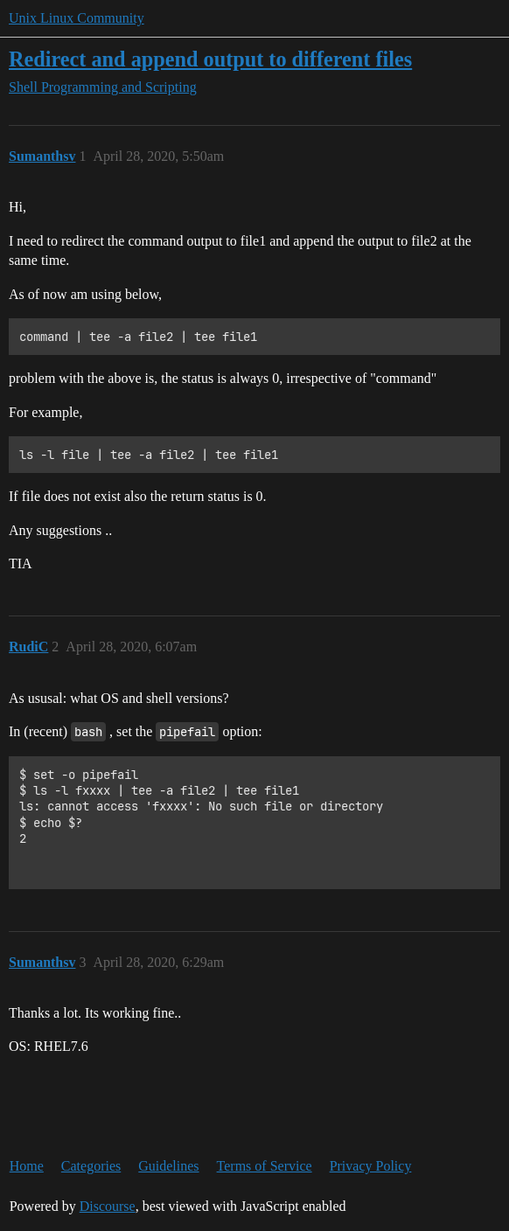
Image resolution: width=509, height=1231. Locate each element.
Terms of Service (264, 1165)
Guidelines (168, 1165)
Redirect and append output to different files (210, 59)
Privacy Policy (371, 1165)
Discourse (108, 1206)
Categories (91, 1165)
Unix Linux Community (76, 17)
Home (27, 1165)
